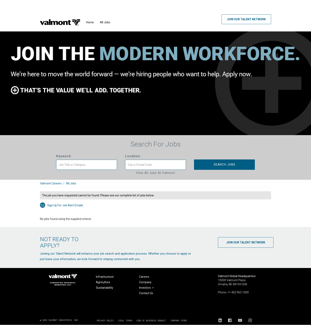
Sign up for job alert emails (61, 205)
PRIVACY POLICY (105, 320)
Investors (146, 287)
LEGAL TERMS (125, 320)
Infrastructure (105, 276)
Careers (144, 276)
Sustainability (104, 287)
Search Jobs (224, 164)
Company (145, 282)
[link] (155, 185)
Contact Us (146, 293)
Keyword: (64, 156)
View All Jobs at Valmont (155, 173)
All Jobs (105, 22)
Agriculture (103, 282)
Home (90, 22)
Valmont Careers (51, 183)
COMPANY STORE (179, 320)
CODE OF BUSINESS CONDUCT (151, 320)
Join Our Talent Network (246, 19)
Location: (133, 156)
